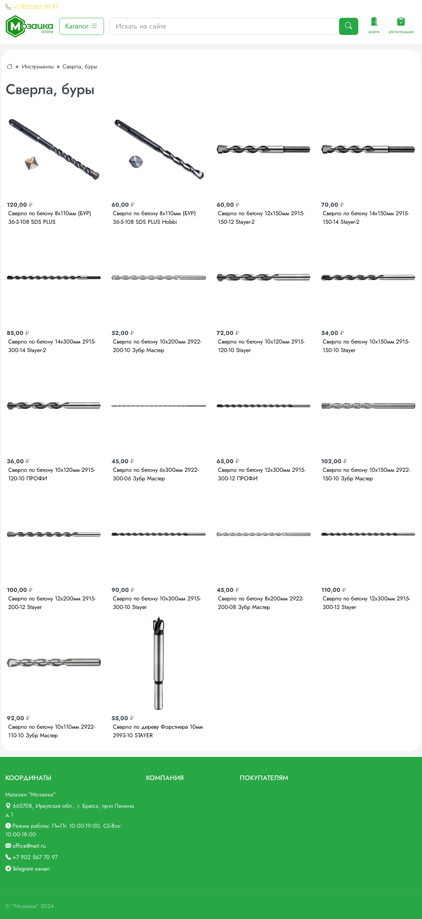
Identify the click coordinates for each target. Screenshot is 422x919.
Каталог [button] (81, 26)
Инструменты (38, 66)
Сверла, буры (80, 66)
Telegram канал (31, 868)
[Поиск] (348, 26)
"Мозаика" (25, 906)
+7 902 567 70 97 (35, 7)
